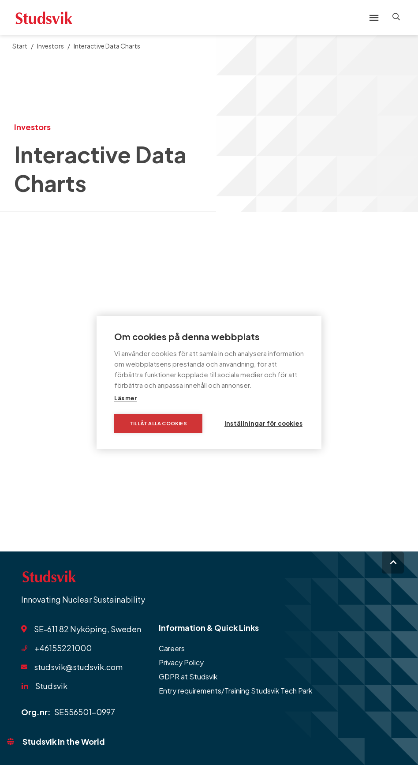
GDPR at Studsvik (188, 676)
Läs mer (125, 397)
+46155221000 (63, 648)
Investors (50, 46)
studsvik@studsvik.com (78, 667)
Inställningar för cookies (263, 423)
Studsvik (51, 686)
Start (19, 46)
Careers (172, 648)
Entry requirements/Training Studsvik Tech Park (235, 690)
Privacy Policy (181, 662)
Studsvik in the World (63, 741)
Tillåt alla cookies (158, 423)
